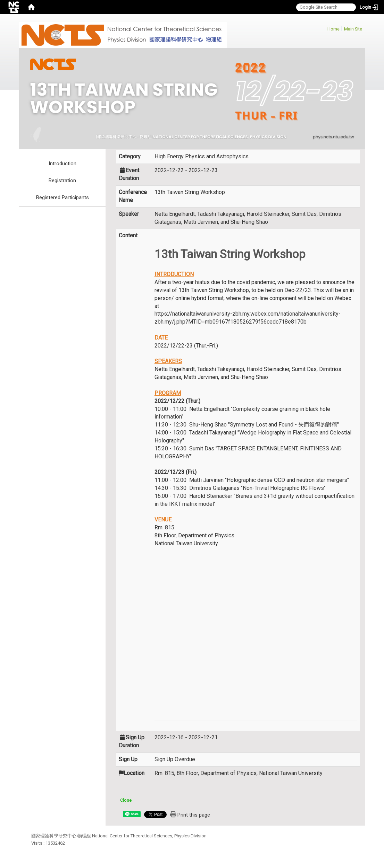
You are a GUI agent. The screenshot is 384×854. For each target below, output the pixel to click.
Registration (62, 180)
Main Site (353, 29)
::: (323, 27)
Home (333, 29)
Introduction (62, 163)
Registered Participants (62, 197)
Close (126, 800)
